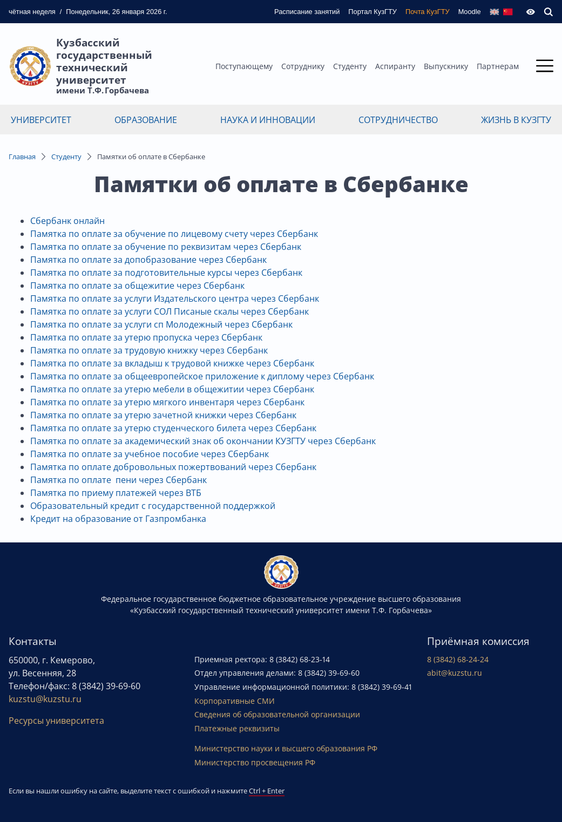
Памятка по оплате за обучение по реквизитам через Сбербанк (165, 247)
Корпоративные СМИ (234, 701)
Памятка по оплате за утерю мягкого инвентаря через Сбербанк (167, 402)
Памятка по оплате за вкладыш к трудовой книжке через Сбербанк (172, 363)
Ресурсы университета (56, 720)
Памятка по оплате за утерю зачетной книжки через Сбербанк (163, 415)
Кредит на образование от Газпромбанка (118, 519)
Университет (41, 120)
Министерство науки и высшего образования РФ (285, 748)
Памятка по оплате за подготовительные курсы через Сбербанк (166, 272)
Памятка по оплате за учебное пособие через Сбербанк (149, 454)
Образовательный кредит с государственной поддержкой (152, 506)
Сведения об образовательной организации (277, 714)
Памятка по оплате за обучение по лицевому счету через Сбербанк (174, 234)
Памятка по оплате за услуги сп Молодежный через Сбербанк (161, 324)
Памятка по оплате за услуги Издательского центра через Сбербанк (174, 298)
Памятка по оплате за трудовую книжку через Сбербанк (149, 350)
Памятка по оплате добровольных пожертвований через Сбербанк (173, 467)
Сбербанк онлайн (67, 221)
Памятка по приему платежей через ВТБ (115, 493)
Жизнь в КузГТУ (516, 120)
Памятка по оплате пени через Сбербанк (118, 480)
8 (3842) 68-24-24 (458, 659)
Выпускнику (446, 66)
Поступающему (244, 66)
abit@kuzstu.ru (454, 673)
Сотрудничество (398, 120)
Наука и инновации (267, 120)
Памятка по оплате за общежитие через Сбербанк (137, 285)
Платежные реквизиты (237, 728)
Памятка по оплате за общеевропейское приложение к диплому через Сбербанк (202, 376)
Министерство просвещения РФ (254, 762)
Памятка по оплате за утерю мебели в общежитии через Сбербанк (172, 389)
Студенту (350, 66)
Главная (22, 156)
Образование (145, 120)
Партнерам (498, 66)
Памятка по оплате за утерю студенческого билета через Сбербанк (173, 428)
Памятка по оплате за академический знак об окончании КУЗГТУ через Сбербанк (203, 441)
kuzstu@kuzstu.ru (45, 699)
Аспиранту (395, 66)
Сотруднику (302, 66)
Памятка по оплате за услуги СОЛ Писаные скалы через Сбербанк (169, 311)
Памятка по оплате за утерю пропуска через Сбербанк (146, 337)
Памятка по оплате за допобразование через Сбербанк (148, 260)
